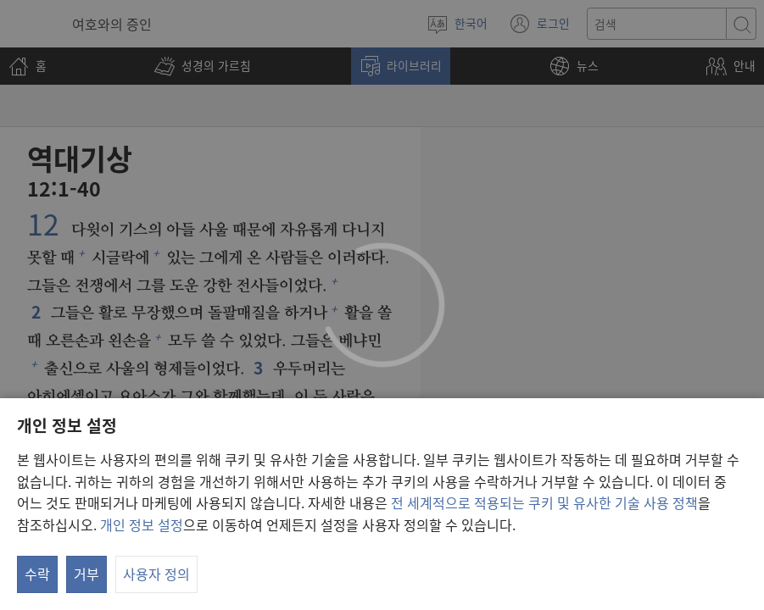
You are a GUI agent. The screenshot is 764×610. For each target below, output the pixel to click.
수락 (37, 573)
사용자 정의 (156, 573)
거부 (86, 573)
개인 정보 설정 (141, 524)
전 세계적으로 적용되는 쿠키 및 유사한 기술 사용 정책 (544, 502)
